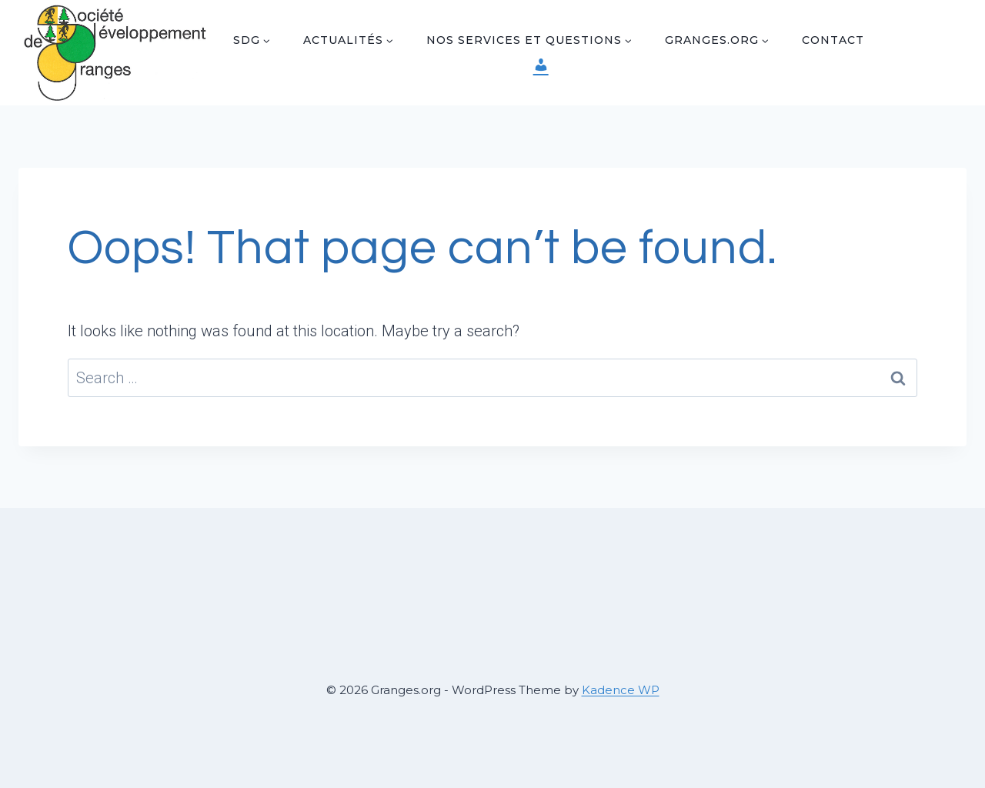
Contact (833, 40)
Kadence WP (620, 690)
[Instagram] (923, 68)
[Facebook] (923, 37)
